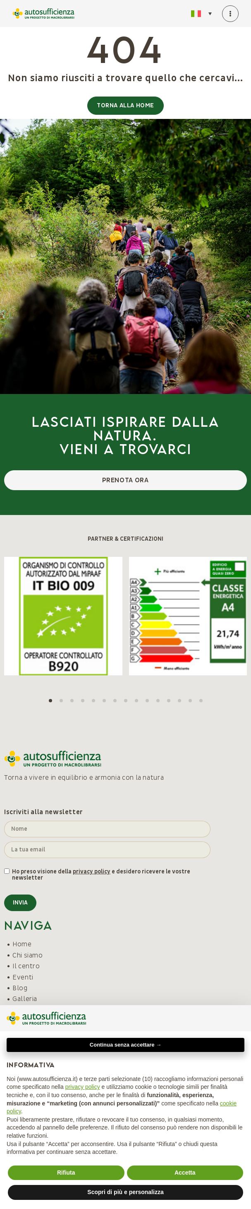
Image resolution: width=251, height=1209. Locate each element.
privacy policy (91, 871)
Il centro (26, 966)
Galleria (24, 999)
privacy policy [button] (82, 1086)
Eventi (22, 977)
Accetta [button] (185, 1172)
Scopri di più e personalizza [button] (125, 1192)
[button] (50, 700)
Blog (20, 988)
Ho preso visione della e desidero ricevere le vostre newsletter (101, 874)
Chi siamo (27, 955)
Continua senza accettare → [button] (125, 1045)
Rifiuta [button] (66, 1172)
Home (22, 944)
